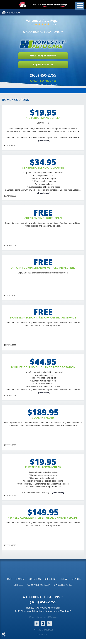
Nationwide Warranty (38, 584)
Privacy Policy (43, 634)
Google (43, 623)
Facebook (36, 623)
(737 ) (53, 24)
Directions (50, 578)
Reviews (64, 578)
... (43, 140)
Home (6, 100)
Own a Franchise (63, 584)
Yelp (49, 623)
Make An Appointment (43, 55)
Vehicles (18, 584)
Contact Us (35, 578)
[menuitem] (9, 579)
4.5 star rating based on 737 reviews (43, 617)
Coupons (21, 100)
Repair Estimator (43, 64)
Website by (43, 630)
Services (76, 578)
